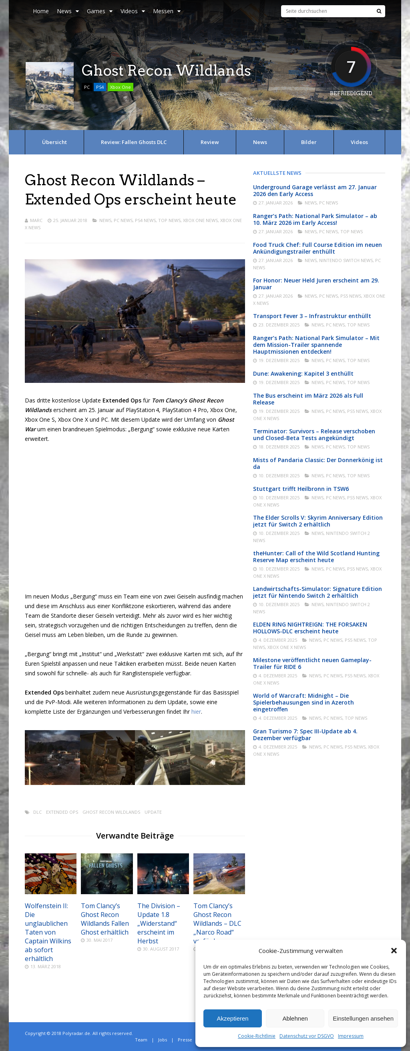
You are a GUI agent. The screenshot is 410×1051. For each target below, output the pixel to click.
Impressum (351, 1036)
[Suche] (379, 11)
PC (87, 87)
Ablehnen (295, 1018)
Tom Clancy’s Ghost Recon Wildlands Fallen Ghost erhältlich (105, 919)
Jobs (162, 1040)
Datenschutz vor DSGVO (306, 1036)
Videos (133, 11)
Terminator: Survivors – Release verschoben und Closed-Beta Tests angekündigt (314, 434)
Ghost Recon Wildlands (111, 812)
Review (210, 142)
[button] (394, 951)
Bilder (309, 142)
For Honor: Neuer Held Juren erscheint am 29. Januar (316, 283)
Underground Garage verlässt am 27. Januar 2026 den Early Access (315, 190)
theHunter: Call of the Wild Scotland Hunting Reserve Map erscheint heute (316, 556)
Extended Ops (62, 812)
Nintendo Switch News (346, 260)
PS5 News (350, 296)
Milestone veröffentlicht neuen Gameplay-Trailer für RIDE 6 (312, 663)
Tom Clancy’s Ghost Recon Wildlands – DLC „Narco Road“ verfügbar (217, 923)
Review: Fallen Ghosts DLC (134, 142)
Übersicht (54, 142)
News (68, 11)
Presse (185, 1040)
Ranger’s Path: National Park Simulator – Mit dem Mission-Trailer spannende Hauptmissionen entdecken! (316, 344)
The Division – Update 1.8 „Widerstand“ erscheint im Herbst (158, 923)
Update (153, 812)
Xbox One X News (286, 647)
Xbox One (120, 87)
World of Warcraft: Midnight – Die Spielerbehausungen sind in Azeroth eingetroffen (303, 702)
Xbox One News (200, 220)
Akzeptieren (232, 1018)
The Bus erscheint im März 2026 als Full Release (308, 399)
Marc (36, 220)
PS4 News (145, 220)
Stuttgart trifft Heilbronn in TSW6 (301, 488)
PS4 (100, 87)
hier (196, 711)
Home (41, 11)
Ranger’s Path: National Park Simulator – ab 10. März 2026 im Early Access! (315, 219)
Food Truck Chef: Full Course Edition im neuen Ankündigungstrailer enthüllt (317, 248)
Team (141, 1040)
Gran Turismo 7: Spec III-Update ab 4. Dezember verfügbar (305, 734)
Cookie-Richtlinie (256, 1036)
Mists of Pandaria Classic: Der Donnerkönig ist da (318, 463)
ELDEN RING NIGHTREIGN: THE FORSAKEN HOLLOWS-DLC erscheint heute (310, 628)
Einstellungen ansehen (363, 1018)
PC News (123, 220)
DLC (37, 812)
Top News (169, 220)
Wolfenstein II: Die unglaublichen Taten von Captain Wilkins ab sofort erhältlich (48, 932)
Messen (167, 11)
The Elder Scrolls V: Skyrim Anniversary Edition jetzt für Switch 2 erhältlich (318, 521)
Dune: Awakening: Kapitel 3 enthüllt (303, 373)
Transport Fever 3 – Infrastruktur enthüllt (312, 316)
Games (100, 11)
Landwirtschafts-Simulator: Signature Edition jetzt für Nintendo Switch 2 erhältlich (317, 592)
